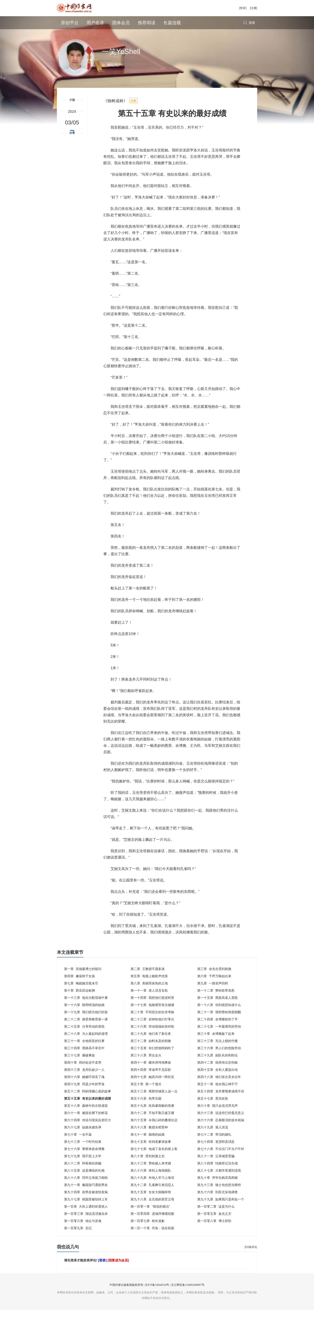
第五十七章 (212, 1111)
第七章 (81, 996)
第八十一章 (215, 1169)
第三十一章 (84, 1054)
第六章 (214, 989)
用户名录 (95, 22)
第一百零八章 (214, 1234)
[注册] (253, 8)
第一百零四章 (152, 1226)
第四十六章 (84, 1090)
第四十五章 (217, 1082)
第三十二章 (151, 1054)
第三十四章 (84, 1061)
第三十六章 (219, 1061)
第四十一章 (151, 1075)
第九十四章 (86, 1205)
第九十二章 (152, 1198)
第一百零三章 (86, 1226)
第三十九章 (217, 1068)
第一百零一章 (150, 1219)
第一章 (82, 982)
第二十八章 (86, 1046)
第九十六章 (217, 1205)
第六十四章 (87, 1133)
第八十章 (148, 1169)
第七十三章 (82, 1154)
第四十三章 (84, 1082)
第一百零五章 (214, 1226)
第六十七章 (82, 1140)
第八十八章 (86, 1190)
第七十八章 (220, 1162)
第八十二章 (82, 1176)
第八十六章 (151, 1183)
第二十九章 (151, 1046)
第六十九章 (212, 1140)
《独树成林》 (115, 114)
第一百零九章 (78, 1241)
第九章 (212, 996)
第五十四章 (220, 1104)
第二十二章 (86, 1032)
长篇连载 (172, 22)
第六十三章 (220, 1126)
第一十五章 (217, 1010)
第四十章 (82, 1075)
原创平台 (69, 22)
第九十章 (217, 1190)
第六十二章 (152, 1126)
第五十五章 (87, 1111)
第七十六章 (84, 1162)
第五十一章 (217, 1097)
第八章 (149, 996)
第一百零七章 (148, 1234)
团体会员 (121, 22)
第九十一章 (86, 1198)
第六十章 (217, 1118)
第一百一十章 (152, 1241)
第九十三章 (219, 1198)
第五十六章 (146, 1111)
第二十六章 (152, 1039)
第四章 (79, 989)
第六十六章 (220, 1133)
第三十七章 (79, 1068)
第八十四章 (217, 1176)
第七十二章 (214, 1147)
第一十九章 (86, 1025)
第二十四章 (217, 1032)
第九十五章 (151, 1205)
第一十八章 (219, 1018)
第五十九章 (152, 1118)
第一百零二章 (215, 1219)
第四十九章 (84, 1097)
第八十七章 (219, 1183)
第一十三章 (86, 1010)
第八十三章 (151, 1176)
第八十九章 (152, 1190)
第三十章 (215, 1046)
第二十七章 (219, 1039)
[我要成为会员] (118, 1273)
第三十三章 (217, 1054)
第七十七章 (154, 1162)
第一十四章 (152, 1010)
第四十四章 (151, 1082)
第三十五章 (152, 1061)
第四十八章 (219, 1090)
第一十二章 (215, 1003)
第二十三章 (152, 1032)
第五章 (149, 989)
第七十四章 (215, 1154)
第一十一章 (149, 1003)
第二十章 (152, 1025)
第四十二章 (217, 1075)
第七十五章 (151, 1154)
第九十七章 (86, 1212)
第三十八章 (146, 1068)
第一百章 (86, 1219)
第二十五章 (84, 1039)
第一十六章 (84, 1018)
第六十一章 (86, 1126)
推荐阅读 (146, 22)
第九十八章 (152, 1212)
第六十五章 (154, 1133)
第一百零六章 (82, 1234)
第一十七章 (152, 1018)
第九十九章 (220, 1212)
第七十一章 (148, 1147)
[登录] (242, 8)
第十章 (79, 1003)
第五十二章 (87, 1104)
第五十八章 (86, 1118)
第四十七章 (152, 1090)
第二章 (148, 982)
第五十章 (146, 1097)
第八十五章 (84, 1183)
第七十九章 (82, 1169)
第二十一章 (219, 1025)
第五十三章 (154, 1104)
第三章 (214, 982)
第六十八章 (149, 1140)
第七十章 (78, 1147)
